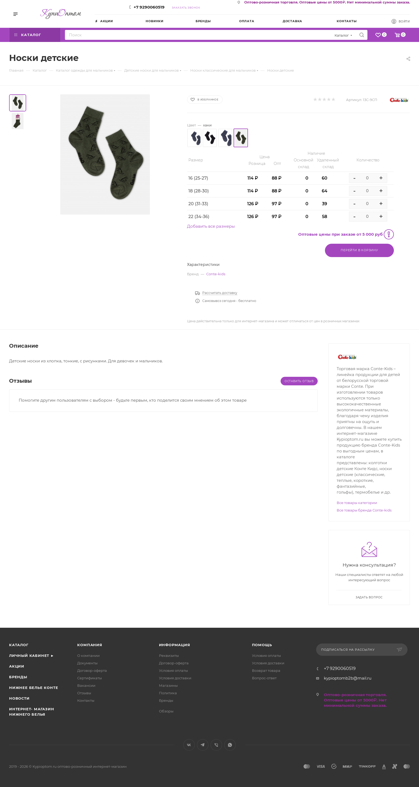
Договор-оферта (92, 670)
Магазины (168, 685)
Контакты (85, 700)
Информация (174, 645)
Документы (87, 663)
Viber (216, 745)
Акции (16, 666)
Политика (168, 693)
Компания (89, 645)
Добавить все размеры (211, 226)
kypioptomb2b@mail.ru (347, 678)
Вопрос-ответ (264, 678)
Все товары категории (357, 503)
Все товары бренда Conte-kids (364, 510)
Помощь (262, 645)
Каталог (19, 645)
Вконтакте (189, 745)
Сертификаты (89, 678)
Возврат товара (266, 670)
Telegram (202, 745)
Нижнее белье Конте (33, 687)
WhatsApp (230, 745)
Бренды (18, 677)
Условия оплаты (173, 670)
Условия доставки (175, 678)
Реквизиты (169, 655)
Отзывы (84, 693)
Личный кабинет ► (31, 655)
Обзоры (166, 711)
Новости (19, 698)
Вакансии (86, 685)
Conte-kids (215, 274)
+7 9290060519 (149, 7)
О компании (88, 655)
